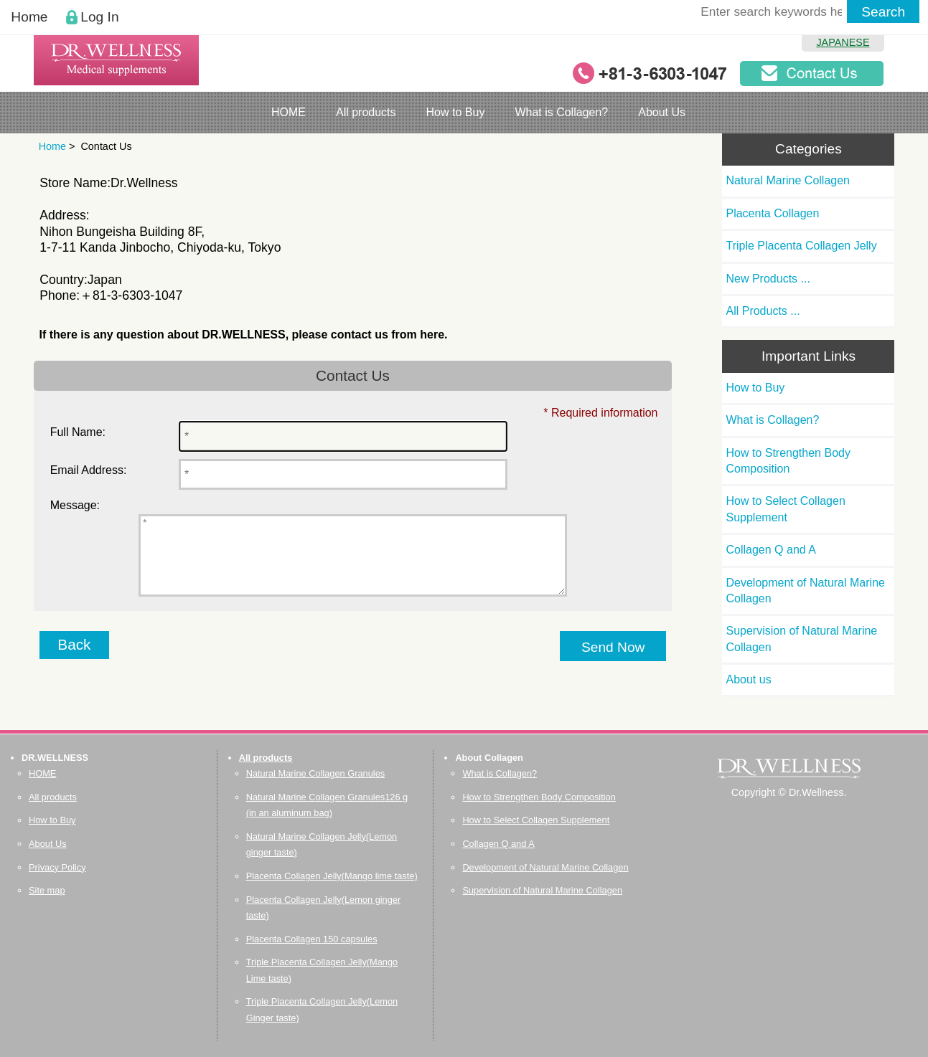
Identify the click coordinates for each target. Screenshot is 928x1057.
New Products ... (768, 278)
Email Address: (88, 470)
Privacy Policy (57, 867)
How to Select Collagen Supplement (785, 509)
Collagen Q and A (770, 550)
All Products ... (763, 311)
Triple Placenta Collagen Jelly (801, 246)
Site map (47, 890)
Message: (75, 505)
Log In (99, 16)
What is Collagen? (561, 112)
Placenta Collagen (772, 213)
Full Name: (78, 432)
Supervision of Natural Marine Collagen (801, 639)
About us (748, 679)
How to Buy (455, 112)
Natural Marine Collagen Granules (315, 773)
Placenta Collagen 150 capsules (312, 939)
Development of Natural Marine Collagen (805, 591)
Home (29, 16)
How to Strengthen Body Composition (788, 461)
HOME (288, 112)
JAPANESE (842, 42)
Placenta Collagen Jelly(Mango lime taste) (332, 876)
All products (366, 112)
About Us (661, 112)
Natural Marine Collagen (788, 180)
